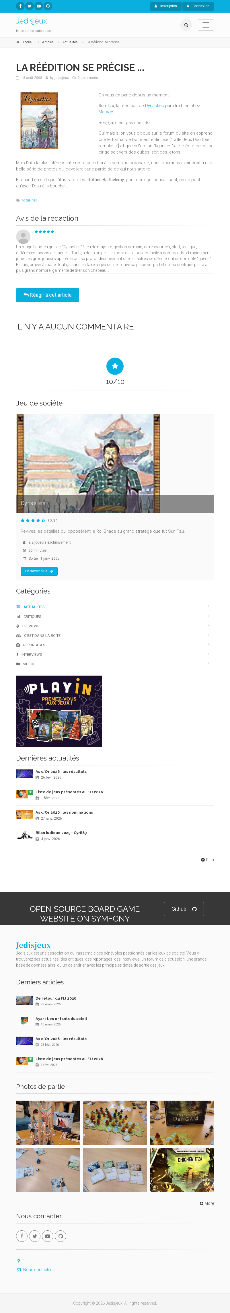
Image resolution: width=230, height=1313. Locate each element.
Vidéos (26, 664)
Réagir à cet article (48, 295)
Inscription (166, 6)
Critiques (28, 616)
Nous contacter (34, 1269)
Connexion (198, 6)
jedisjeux (61, 78)
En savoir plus (39, 571)
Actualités (29, 200)
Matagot (107, 112)
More (206, 1203)
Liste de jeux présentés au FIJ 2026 (69, 792)
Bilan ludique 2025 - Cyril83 (61, 833)
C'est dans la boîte (38, 635)
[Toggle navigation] (206, 25)
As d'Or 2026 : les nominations (64, 812)
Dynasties (154, 105)
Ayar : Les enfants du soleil (61, 1019)
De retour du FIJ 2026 (56, 998)
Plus (207, 859)
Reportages (30, 645)
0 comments (88, 78)
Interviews (29, 654)
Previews (28, 626)
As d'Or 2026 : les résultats (61, 771)
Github (183, 909)
